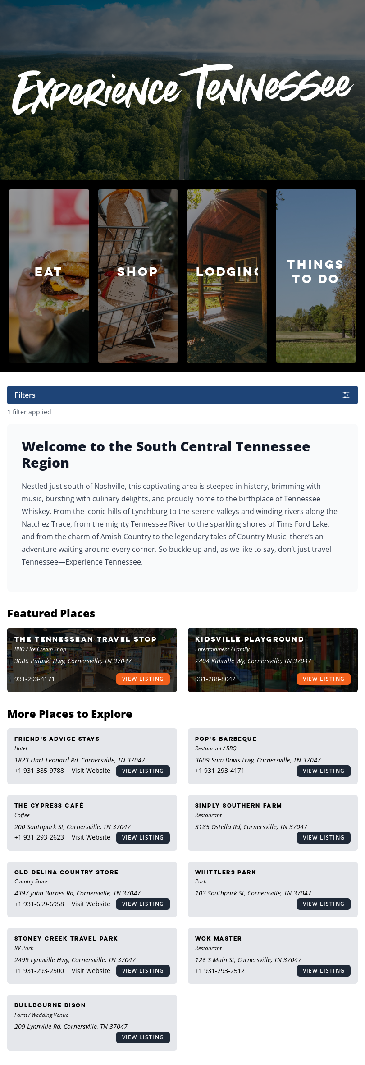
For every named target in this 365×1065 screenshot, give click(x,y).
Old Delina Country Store (66, 872)
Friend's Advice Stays (57, 739)
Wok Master (218, 938)
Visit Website (91, 770)
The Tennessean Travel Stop (85, 639)
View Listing (143, 679)
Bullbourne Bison (50, 1005)
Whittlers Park (225, 872)
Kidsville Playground (250, 639)
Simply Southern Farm (239, 805)
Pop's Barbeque (226, 739)
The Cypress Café (49, 805)
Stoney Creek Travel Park (66, 938)
